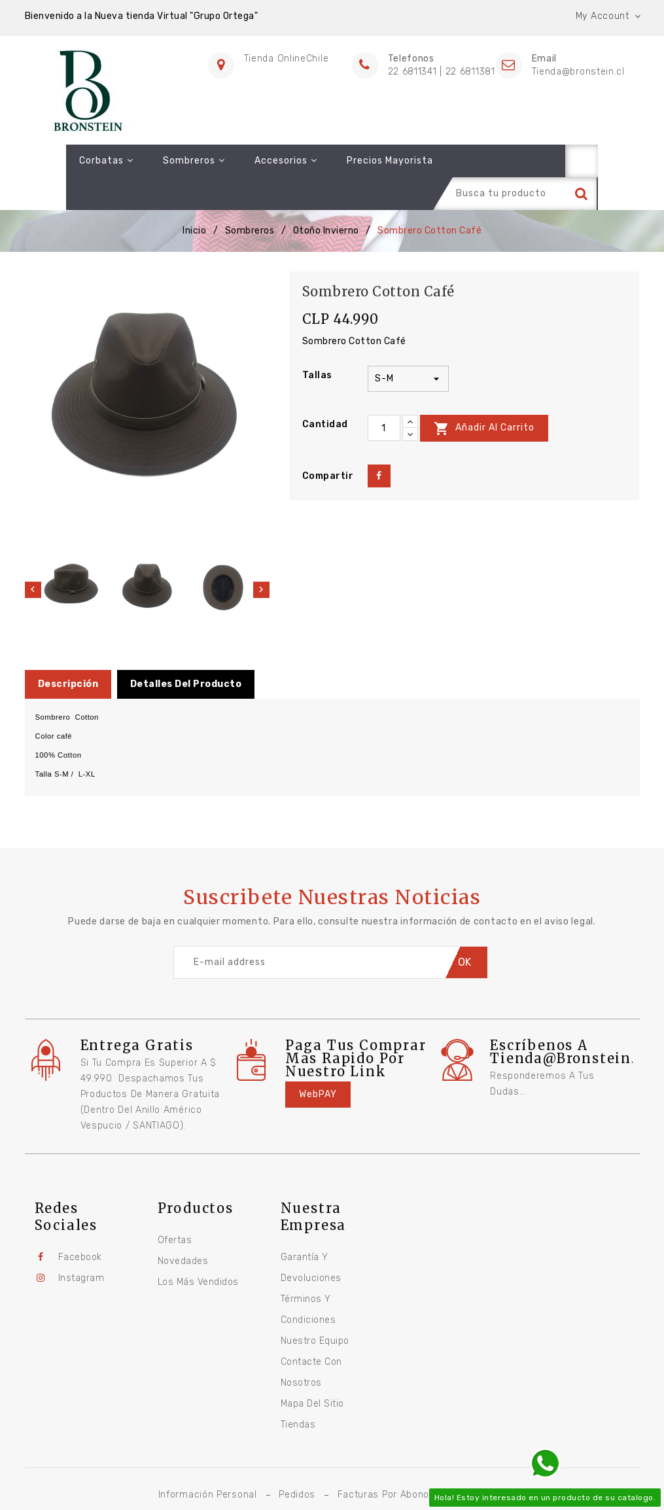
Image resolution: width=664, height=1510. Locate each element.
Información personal (207, 1461)
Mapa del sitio (312, 1371)
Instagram (81, 1245)
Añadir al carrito (484, 396)
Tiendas (298, 1391)
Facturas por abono (384, 1461)
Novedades (183, 1228)
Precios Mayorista (349, 160)
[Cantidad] (384, 396)
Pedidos (297, 1461)
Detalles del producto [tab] (186, 651)
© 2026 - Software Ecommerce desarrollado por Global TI (332, 1482)
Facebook (80, 1224)
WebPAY (318, 1061)
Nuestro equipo (315, 1308)
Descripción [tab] (68, 651)
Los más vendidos (198, 1249)
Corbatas (65, 160)
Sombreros (153, 160)
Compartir (379, 443)
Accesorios (244, 160)
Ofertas (175, 1207)
